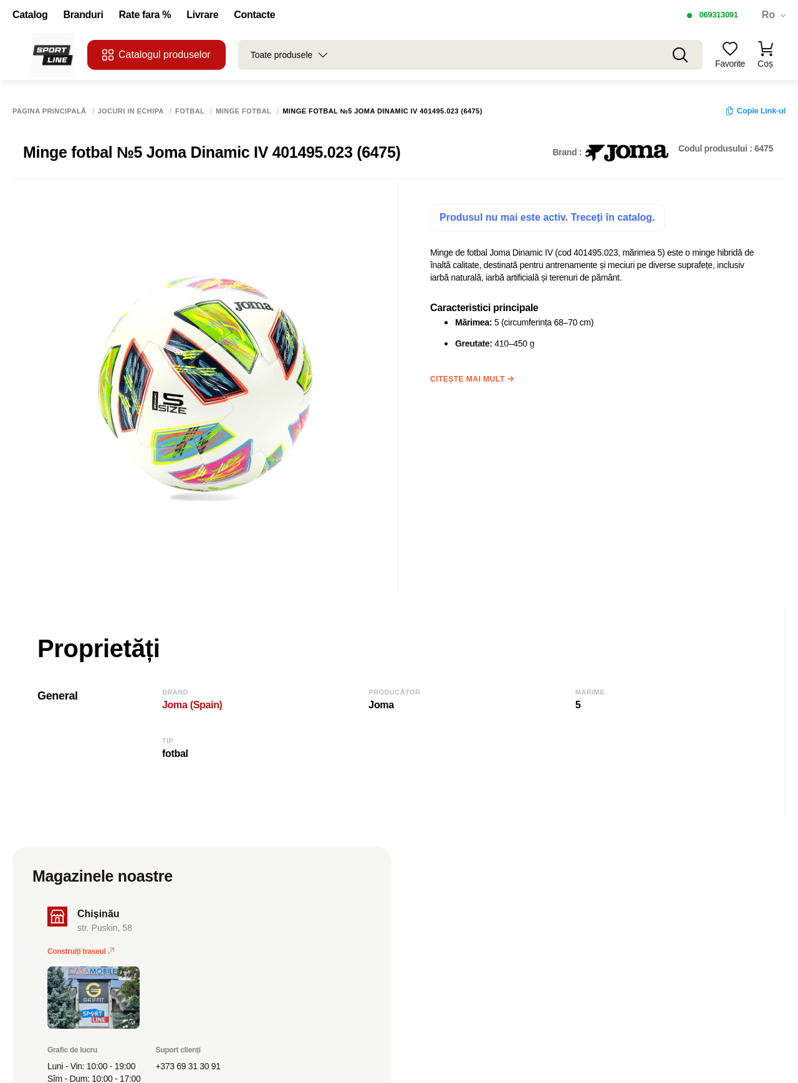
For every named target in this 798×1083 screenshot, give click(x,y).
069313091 (718, 14)
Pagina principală (49, 111)
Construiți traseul (80, 951)
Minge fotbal (243, 111)
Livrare (202, 15)
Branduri (83, 15)
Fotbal (189, 111)
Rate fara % (145, 15)
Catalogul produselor (156, 54)
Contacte (254, 15)
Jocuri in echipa (131, 111)
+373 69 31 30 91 (188, 1066)
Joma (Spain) (192, 705)
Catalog (29, 15)
